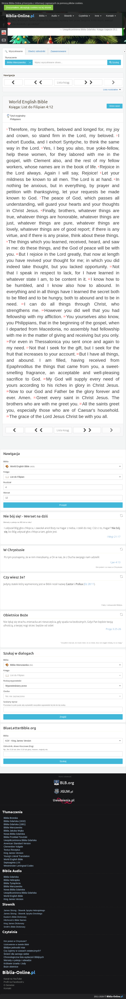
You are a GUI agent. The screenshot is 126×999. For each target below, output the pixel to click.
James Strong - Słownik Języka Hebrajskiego (24, 910)
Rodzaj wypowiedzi (12, 680)
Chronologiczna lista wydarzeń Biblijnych (24, 957)
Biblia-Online (20, 15)
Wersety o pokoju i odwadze (17, 960)
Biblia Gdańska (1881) (15, 824)
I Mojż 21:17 (113, 536)
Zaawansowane (58, 51)
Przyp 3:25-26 (113, 629)
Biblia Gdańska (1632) (15, 821)
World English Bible (13, 859)
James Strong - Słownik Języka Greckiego (23, 913)
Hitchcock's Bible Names (15, 920)
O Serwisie (9, 985)
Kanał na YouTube (13, 979)
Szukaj (63, 761)
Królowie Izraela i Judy (15, 963)
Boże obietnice (11, 966)
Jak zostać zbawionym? (15, 938)
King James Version (13, 853)
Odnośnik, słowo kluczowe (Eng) (18, 746)
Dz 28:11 (89, 584)
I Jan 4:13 (115, 562)
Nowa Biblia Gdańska (14, 834)
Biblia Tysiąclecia (12, 883)
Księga (6, 471)
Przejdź (63, 505)
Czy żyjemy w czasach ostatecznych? (22, 950)
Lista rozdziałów (112, 89)
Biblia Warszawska (13, 827)
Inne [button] (98, 15)
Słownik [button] (69, 15)
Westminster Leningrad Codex (18, 865)
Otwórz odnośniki (36, 51)
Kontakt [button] (111, 15)
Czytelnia (84, 15)
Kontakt (7, 988)
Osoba (6, 691)
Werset (6, 492)
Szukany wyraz (10, 701)
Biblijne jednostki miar (14, 947)
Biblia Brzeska (11, 818)
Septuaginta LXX (12, 862)
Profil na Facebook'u (14, 982)
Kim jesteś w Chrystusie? (15, 941)
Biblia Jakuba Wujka (14, 830)
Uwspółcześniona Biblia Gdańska (20, 840)
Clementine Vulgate (13, 846)
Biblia (43, 15)
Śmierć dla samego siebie (16, 954)
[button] (63, 466)
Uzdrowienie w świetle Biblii (16, 944)
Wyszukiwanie (14, 51)
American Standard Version (17, 843)
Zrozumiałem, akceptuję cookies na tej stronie (28, 7)
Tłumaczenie (11, 57)
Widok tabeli (114, 106)
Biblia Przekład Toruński (15, 837)
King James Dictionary (14, 923)
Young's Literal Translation (17, 856)
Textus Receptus (12, 850)
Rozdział (7, 482)
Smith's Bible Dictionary (14, 927)
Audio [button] (55, 15)
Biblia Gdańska (11, 877)
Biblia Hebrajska (12, 880)
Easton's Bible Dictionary (15, 917)
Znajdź (63, 717)
